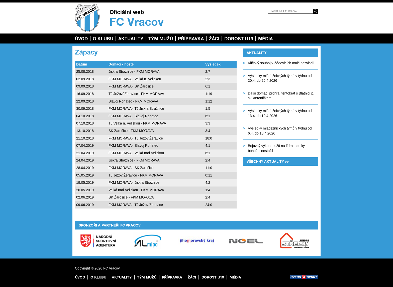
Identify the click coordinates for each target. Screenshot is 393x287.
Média (265, 38)
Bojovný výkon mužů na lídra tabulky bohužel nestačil (276, 148)
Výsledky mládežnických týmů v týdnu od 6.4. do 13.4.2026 (280, 130)
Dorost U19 (238, 38)
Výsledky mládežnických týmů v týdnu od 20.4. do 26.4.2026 (280, 78)
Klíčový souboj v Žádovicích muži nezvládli (281, 63)
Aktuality (130, 38)
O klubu (103, 38)
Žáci (214, 38)
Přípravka (191, 38)
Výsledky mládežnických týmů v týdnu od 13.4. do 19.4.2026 (280, 113)
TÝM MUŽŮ (160, 38)
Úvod (81, 38)
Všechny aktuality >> (268, 161)
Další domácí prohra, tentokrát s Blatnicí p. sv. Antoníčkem (281, 95)
